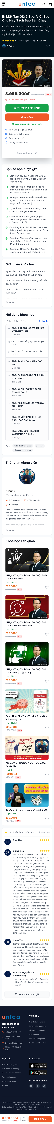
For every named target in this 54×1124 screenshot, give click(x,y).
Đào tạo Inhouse (9, 1077)
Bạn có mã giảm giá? (27, 153)
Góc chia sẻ (34, 1034)
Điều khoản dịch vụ (37, 1038)
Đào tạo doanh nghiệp (11, 1073)
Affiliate (5, 1085)
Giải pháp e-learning (10, 1069)
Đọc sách (39, 446)
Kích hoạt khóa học (37, 1030)
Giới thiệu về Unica (37, 1022)
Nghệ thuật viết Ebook (23, 446)
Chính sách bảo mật (37, 1043)
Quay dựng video (9, 1081)
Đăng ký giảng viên (10, 1064)
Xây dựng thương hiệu (22, 450)
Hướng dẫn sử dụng (37, 1026)
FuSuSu (10, 46)
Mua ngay (27, 117)
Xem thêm (10, 302)
